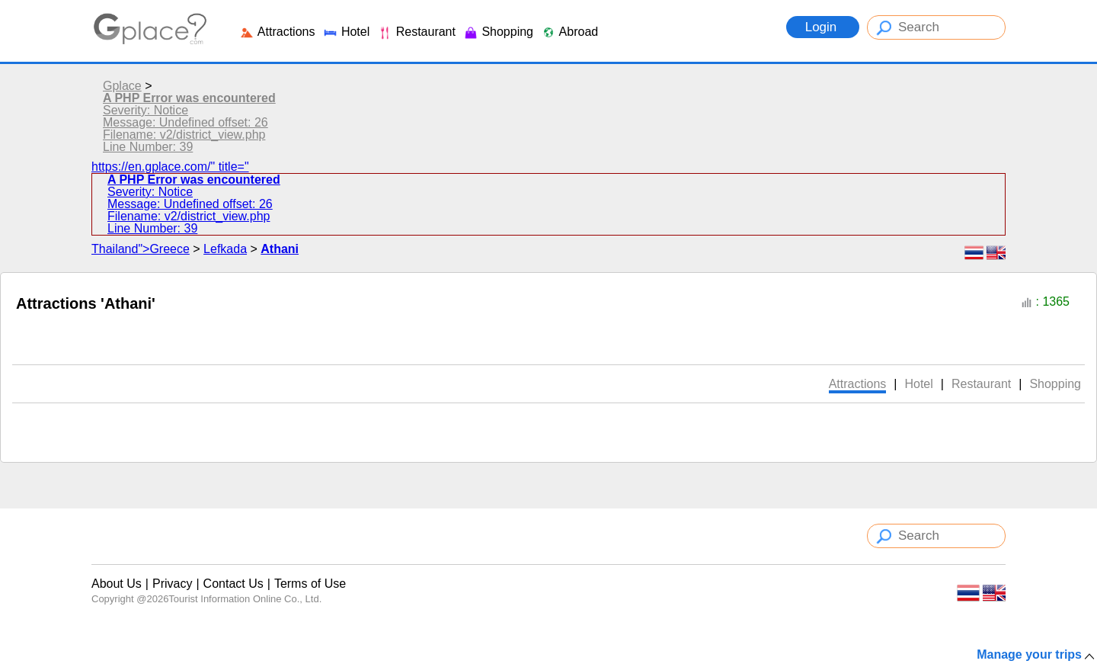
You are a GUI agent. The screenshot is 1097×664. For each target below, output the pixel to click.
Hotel (345, 31)
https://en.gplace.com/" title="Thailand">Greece (548, 207)
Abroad (569, 31)
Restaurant (416, 31)
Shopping (498, 31)
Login (822, 27)
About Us (116, 583)
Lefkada (225, 248)
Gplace (122, 85)
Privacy (172, 583)
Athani (280, 248)
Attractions (277, 31)
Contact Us (233, 583)
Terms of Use (310, 583)
